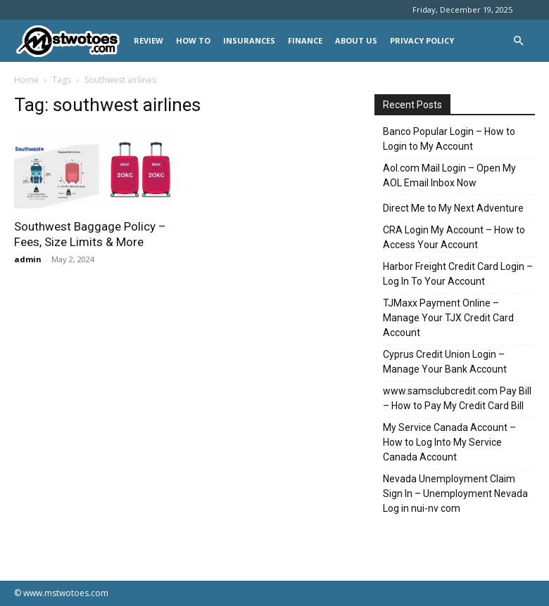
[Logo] (70, 41)
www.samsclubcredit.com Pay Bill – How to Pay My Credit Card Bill (457, 398)
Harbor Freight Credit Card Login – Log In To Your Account (458, 274)
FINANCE (305, 40)
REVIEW (148, 40)
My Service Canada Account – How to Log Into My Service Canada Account (449, 442)
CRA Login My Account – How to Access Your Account (454, 237)
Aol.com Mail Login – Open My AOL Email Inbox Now (449, 175)
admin (28, 259)
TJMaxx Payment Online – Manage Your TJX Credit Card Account (448, 317)
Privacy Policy (422, 40)
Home (26, 80)
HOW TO (193, 40)
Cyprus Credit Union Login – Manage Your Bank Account (445, 362)
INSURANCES (249, 40)
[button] (518, 41)
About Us (356, 40)
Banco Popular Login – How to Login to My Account (449, 139)
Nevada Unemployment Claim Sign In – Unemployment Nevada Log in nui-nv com (455, 493)
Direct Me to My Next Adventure (453, 208)
